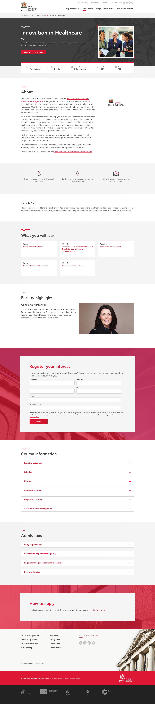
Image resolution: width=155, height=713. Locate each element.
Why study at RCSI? (73, 9)
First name (33, 379)
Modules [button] (28, 481)
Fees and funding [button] (32, 572)
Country (32, 396)
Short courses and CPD (124, 9)
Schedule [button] (28, 472)
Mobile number (81, 388)
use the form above (97, 610)
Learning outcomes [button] (33, 463)
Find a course (88, 9)
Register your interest (33, 52)
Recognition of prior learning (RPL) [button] (40, 553)
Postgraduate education (105, 9)
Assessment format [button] (33, 490)
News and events (116, 3)
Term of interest (35, 404)
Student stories (95, 3)
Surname (79, 379)
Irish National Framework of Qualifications (73, 152)
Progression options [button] (33, 499)
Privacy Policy (34, 417)
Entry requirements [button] (33, 544)
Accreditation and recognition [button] (38, 508)
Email (31, 388)
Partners (105, 3)
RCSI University (83, 3)
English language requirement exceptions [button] (43, 563)
